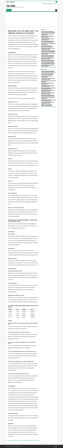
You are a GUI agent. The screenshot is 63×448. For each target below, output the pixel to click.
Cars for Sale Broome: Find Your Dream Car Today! (47, 65)
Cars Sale (9, 10)
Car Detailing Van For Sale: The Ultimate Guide (47, 34)
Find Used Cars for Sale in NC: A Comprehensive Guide (48, 91)
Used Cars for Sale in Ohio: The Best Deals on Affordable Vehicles (48, 95)
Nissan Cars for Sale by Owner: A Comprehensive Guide (48, 49)
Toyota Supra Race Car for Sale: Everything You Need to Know (47, 41)
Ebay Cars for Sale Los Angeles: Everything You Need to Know (47, 56)
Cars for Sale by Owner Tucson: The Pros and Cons (47, 39)
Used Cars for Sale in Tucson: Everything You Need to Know (47, 74)
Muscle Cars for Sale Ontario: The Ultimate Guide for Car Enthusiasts (48, 51)
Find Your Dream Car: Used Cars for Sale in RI (47, 98)
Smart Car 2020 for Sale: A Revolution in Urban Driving (47, 46)
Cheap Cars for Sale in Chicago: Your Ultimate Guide (47, 86)
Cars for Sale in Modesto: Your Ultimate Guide (47, 83)
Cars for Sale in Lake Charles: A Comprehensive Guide (47, 103)
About (7, 1)
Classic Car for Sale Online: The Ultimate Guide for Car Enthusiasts (48, 32)
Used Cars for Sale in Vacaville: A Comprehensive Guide (48, 79)
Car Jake (11, 5)
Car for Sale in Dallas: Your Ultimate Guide (46, 76)
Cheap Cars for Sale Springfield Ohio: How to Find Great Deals (47, 61)
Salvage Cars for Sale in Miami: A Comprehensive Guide (48, 93)
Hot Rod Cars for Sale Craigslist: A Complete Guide (48, 53)
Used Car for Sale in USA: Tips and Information (48, 81)
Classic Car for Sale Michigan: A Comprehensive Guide (47, 58)
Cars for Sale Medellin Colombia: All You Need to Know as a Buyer (48, 63)
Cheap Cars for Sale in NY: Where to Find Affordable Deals (48, 88)
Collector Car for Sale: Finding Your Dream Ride (47, 37)
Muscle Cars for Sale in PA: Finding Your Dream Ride (46, 105)
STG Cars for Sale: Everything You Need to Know (48, 44)
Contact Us (12, 1)
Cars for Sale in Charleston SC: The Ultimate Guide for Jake (48, 100)
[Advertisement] (31, 19)
